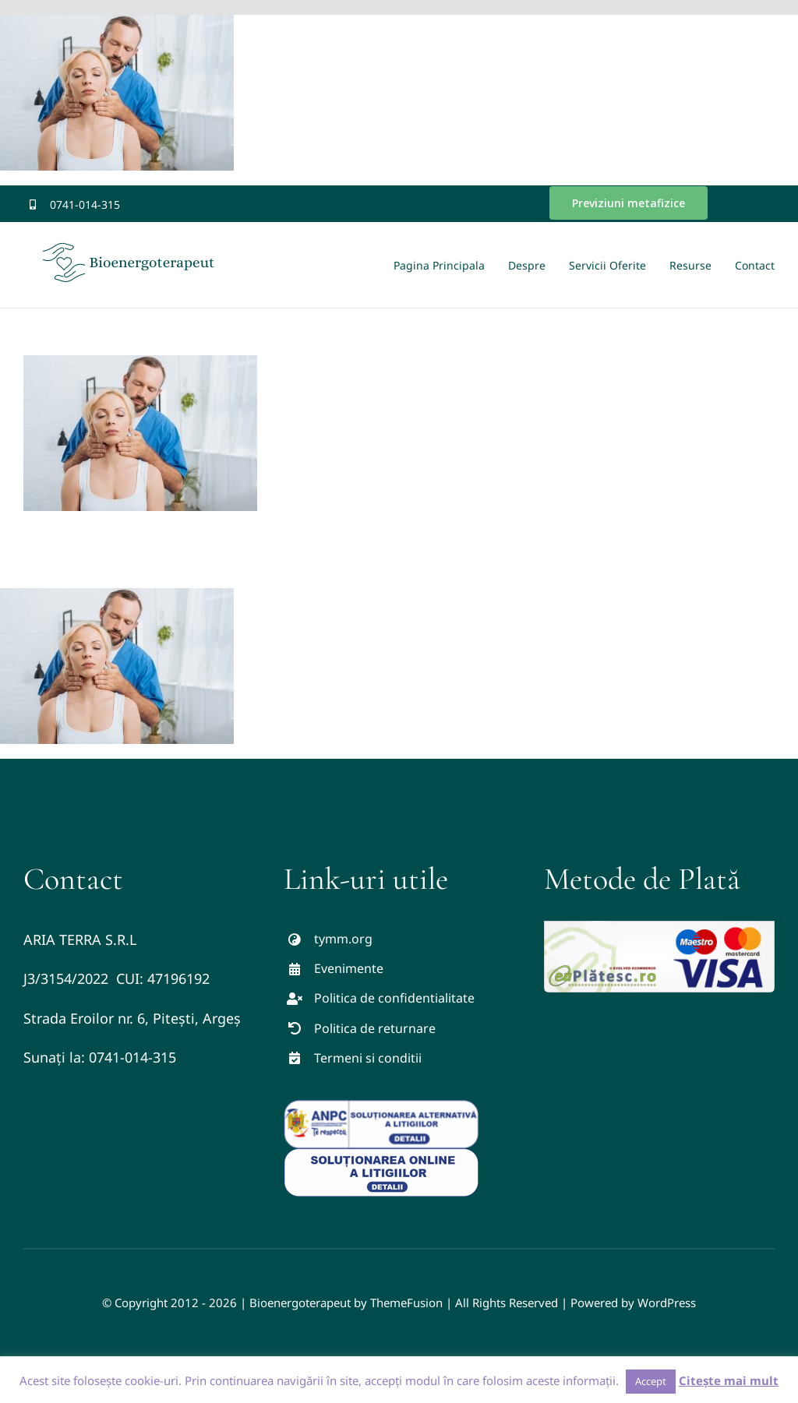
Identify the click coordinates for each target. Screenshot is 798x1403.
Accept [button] (650, 1381)
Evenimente (348, 968)
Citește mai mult (729, 1380)
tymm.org (343, 938)
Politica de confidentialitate (394, 997)
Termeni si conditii (368, 1057)
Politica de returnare (375, 1028)
